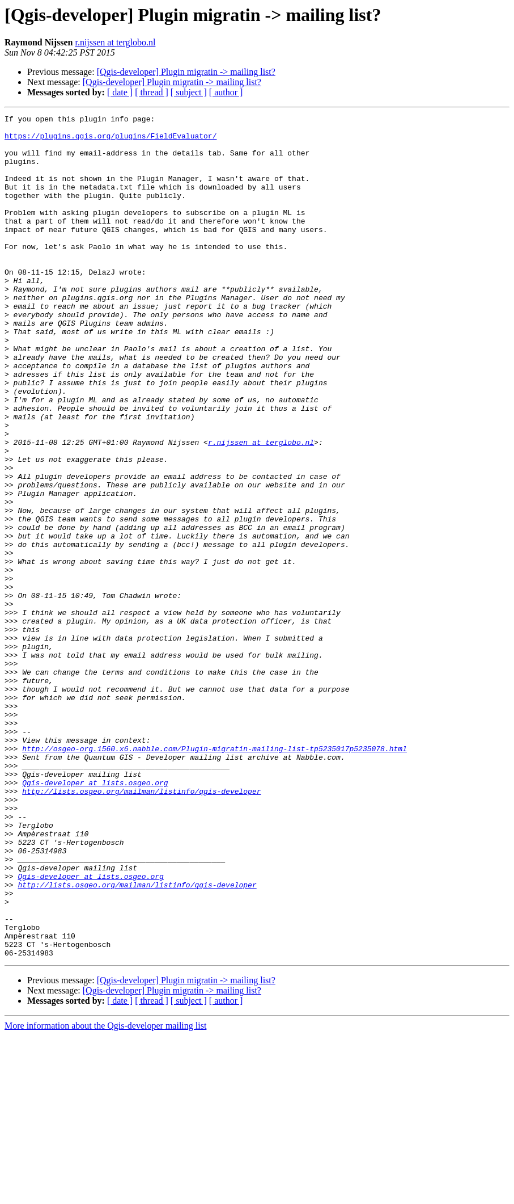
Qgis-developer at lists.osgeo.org (95, 917)
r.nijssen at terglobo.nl (115, 42)
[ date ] (120, 92)
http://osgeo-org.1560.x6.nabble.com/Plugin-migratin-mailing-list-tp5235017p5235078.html (214, 876)
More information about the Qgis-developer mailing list (105, 1194)
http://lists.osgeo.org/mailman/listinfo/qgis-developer (141, 927)
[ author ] (226, 92)
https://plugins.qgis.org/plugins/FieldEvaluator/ (110, 141)
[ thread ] (151, 92)
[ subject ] (189, 92)
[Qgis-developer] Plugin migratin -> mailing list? (186, 72)
